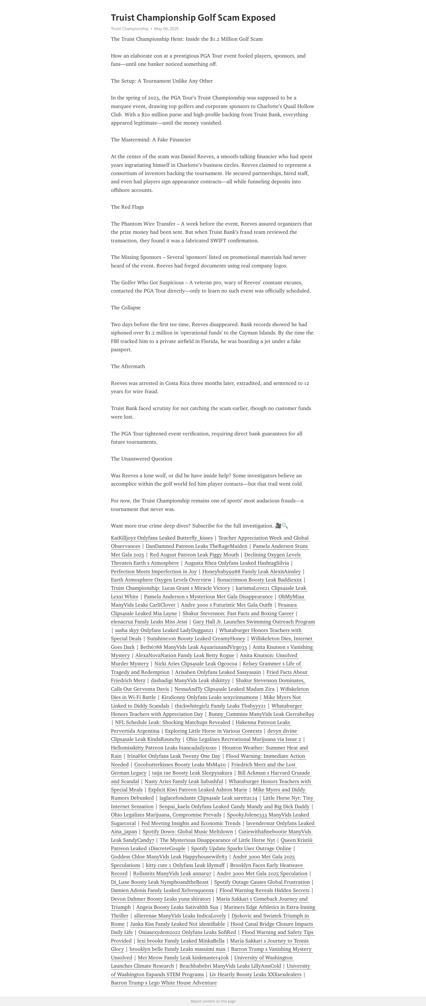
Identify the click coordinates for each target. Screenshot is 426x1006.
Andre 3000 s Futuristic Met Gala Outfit (226, 605)
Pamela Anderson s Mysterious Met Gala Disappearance (208, 596)
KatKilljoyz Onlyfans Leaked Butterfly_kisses (162, 538)
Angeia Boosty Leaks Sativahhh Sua (177, 907)
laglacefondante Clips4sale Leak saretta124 (208, 798)
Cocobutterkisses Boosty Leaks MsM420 (180, 764)
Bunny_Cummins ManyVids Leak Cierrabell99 (261, 714)
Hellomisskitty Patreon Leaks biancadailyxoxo (164, 747)
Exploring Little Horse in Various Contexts (213, 731)
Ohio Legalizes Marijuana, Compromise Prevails (166, 814)
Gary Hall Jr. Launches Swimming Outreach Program (254, 621)
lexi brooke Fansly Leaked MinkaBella (181, 941)
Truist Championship (130, 28)
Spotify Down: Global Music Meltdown (188, 831)
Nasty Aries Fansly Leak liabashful (184, 781)
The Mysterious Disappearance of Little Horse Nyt (217, 840)
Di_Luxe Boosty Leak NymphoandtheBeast (160, 882)
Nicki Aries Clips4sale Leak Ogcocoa (195, 663)
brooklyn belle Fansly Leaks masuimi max (177, 949)
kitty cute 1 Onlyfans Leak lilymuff (185, 865)
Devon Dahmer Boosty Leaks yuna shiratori (161, 899)
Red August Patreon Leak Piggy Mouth (194, 554)
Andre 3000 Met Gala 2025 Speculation (262, 873)
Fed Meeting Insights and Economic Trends (191, 823)
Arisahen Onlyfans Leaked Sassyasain (218, 672)
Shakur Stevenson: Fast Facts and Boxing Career (238, 613)
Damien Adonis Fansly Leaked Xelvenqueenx (162, 890)
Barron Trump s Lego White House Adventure (164, 982)
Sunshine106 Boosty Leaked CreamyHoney (196, 638)
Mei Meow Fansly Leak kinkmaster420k (183, 957)
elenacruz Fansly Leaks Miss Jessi (149, 621)
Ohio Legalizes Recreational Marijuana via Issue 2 (243, 739)
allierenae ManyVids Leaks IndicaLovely (180, 915)
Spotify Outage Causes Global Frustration (262, 882)
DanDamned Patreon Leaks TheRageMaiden (196, 546)
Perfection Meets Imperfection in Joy (154, 571)
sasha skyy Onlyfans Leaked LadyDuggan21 (164, 630)
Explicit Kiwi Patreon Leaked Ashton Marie (197, 789)
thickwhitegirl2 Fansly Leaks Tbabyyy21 (220, 706)
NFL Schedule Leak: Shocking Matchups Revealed (172, 722)
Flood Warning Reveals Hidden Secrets (264, 890)
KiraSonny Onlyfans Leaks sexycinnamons (210, 697)
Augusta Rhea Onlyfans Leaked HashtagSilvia (237, 563)
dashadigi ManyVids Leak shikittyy (190, 680)
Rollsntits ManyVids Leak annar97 (172, 873)
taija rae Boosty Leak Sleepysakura (192, 773)
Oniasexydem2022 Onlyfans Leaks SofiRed (187, 932)
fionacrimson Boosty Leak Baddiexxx (259, 580)
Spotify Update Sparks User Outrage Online (241, 848)
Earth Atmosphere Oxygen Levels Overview (161, 580)
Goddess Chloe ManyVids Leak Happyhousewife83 (169, 856)
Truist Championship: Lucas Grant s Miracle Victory (170, 588)
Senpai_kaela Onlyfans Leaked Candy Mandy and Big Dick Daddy (234, 806)
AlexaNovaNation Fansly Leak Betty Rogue (184, 655)
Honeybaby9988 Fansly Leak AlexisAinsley (251, 571)
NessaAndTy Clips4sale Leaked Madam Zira (225, 689)
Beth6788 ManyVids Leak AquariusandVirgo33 (193, 647)
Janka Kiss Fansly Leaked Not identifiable (177, 924)
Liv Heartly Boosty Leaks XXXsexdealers (255, 974)
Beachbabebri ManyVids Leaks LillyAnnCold (230, 966)
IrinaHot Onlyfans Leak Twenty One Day (173, 756)
